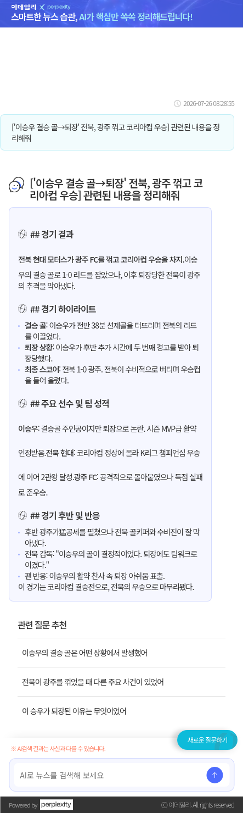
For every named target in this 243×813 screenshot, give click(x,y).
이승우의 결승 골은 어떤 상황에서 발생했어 (84, 652)
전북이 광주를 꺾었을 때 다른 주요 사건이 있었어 (92, 681)
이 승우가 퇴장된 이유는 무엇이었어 (74, 710)
